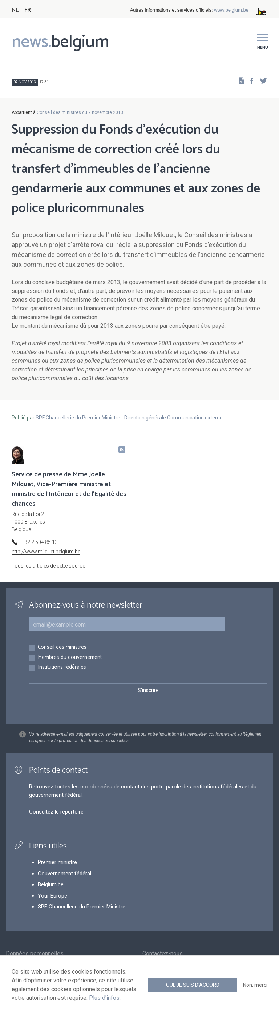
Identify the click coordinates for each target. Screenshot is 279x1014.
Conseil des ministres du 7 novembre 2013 (80, 112)
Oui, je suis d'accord (192, 985)
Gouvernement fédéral (64, 873)
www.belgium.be (231, 10)
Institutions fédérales (62, 667)
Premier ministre (57, 862)
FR (27, 10)
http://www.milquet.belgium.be (46, 551)
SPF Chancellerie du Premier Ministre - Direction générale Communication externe (129, 418)
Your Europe (52, 895)
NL (15, 10)
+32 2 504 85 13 (39, 542)
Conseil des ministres (62, 647)
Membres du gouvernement (70, 657)
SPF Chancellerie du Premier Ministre (81, 906)
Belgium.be (51, 884)
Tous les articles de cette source (48, 566)
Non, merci (255, 985)
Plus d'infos (104, 997)
